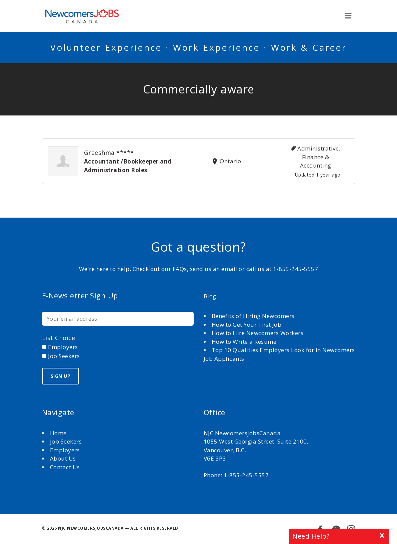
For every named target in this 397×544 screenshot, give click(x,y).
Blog (210, 296)
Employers (65, 450)
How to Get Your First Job (247, 324)
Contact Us (65, 467)
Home (59, 433)
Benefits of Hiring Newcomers (253, 316)
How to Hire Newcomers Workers (258, 333)
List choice (58, 338)
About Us (64, 458)
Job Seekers (66, 441)
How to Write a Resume (244, 341)
